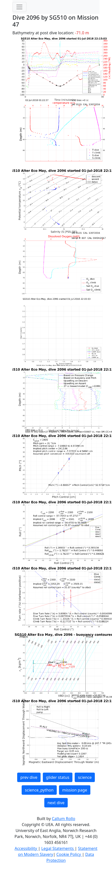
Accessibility (26, 848)
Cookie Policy (69, 854)
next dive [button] (56, 802)
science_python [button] (39, 790)
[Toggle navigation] (19, 7)
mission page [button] (74, 790)
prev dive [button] (28, 777)
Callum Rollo (63, 818)
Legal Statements (58, 848)
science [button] (85, 777)
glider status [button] (57, 777)
